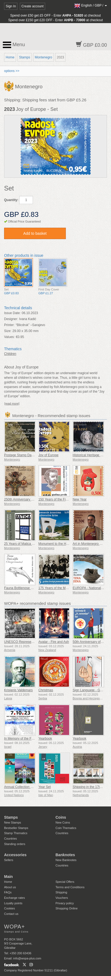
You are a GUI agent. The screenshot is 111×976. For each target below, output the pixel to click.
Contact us (11, 913)
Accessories (15, 855)
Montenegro (43, 57)
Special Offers (64, 881)
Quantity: (11, 200)
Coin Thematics (65, 828)
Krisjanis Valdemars (18, 690)
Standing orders (14, 844)
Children (10, 354)
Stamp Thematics (15, 833)
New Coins (62, 822)
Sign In (11, 6)
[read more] (11, 403)
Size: (7, 331)
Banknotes (65, 855)
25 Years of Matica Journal (23, 544)
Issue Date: (12, 313)
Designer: (11, 319)
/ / (90, 5)
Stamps (24, 57)
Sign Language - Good (89, 690)
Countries (10, 838)
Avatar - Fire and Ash (53, 642)
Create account (32, 6)
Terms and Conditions (69, 887)
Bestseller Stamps (16, 828)
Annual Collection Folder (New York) (30, 787)
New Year (80, 499)
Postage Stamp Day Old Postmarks (29, 455)
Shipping (61, 892)
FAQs (8, 892)
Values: (9, 337)
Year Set (44, 787)
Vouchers (61, 897)
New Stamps (12, 822)
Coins (60, 817)
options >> (11, 71)
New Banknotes (65, 860)
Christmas (45, 690)
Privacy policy (64, 903)
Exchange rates (14, 897)
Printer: (9, 325)
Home (10, 57)
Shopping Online (66, 908)
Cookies (9, 908)
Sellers (8, 860)
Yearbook (45, 738)
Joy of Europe (48, 455)
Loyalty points (13, 903)
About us (10, 887)
